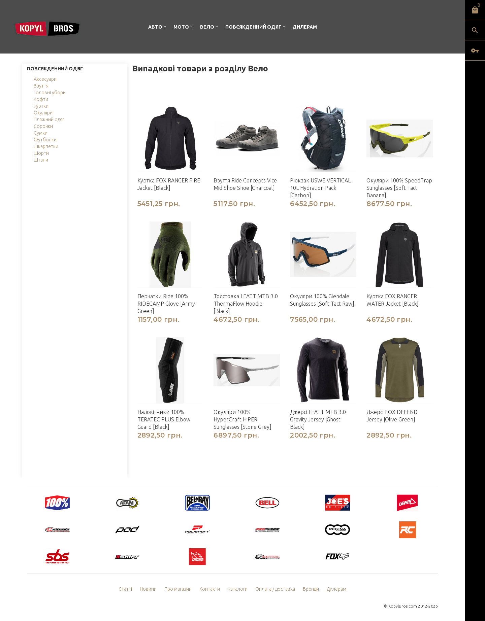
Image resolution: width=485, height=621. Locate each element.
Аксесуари (45, 79)
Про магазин (178, 589)
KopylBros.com (402, 606)
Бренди (311, 589)
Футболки (45, 139)
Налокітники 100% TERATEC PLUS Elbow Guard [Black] (163, 419)
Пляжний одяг (49, 119)
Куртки (41, 106)
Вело (207, 27)
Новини (148, 589)
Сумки (40, 133)
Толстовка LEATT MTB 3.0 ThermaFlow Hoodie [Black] (246, 303)
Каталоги (238, 589)
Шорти (41, 153)
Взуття (41, 86)
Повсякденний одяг (253, 27)
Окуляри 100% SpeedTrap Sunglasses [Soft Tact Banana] (399, 187)
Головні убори (50, 92)
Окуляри (43, 112)
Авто (155, 27)
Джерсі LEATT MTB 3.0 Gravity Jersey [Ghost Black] (318, 419)
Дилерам (304, 27)
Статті (125, 589)
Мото (181, 27)
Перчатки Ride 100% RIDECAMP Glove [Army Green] (166, 303)
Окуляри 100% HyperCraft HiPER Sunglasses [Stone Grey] (242, 419)
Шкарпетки (46, 146)
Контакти (209, 589)
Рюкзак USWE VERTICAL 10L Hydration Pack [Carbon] (320, 187)
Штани (41, 160)
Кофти (41, 99)
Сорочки (43, 126)
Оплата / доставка (275, 589)
